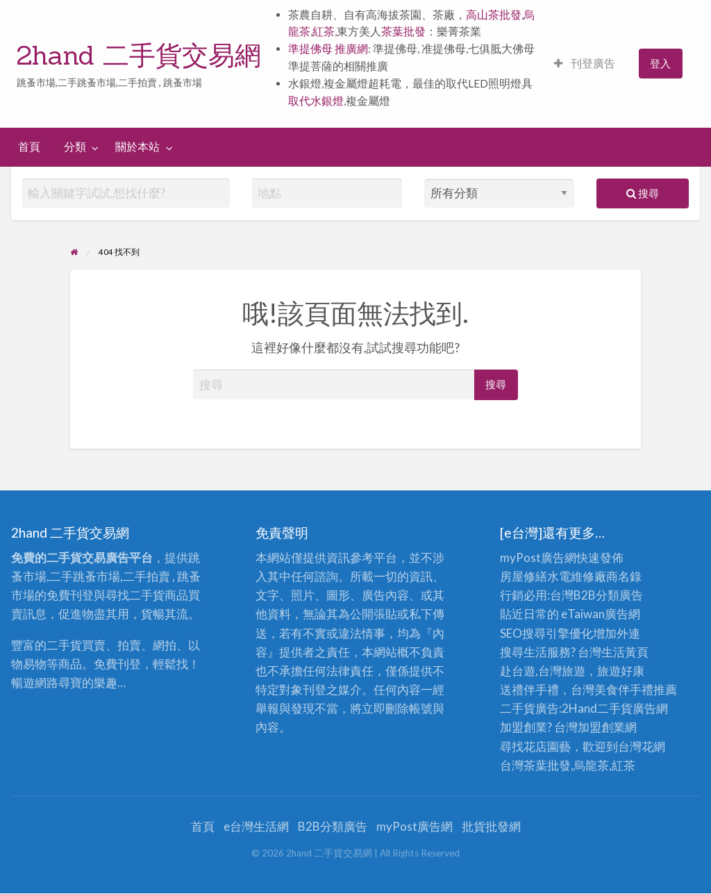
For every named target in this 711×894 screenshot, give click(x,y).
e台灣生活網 (256, 826)
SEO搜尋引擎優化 (546, 633)
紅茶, (324, 31)
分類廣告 (619, 595)
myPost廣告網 (538, 557)
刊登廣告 (584, 63)
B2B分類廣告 (332, 826)
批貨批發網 (491, 826)
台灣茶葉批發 (535, 765)
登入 (660, 63)
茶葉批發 (403, 31)
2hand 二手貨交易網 (139, 55)
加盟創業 (601, 727)
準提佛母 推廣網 (328, 48)
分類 (75, 146)
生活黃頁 (625, 652)
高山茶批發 (493, 14)
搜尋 (642, 193)
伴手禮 (635, 689)
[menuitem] (584, 63)
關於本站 (137, 146)
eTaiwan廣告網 (600, 613)
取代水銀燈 (316, 100)
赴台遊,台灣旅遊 (542, 670)
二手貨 (615, 708)
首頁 (29, 146)
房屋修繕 (523, 576)
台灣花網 (641, 746)
